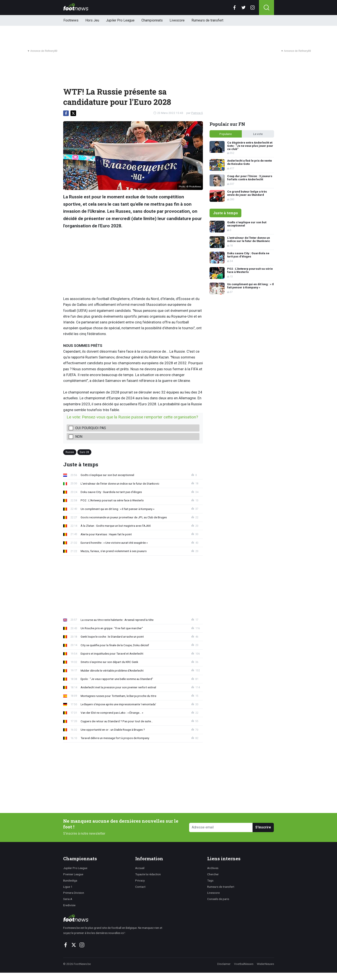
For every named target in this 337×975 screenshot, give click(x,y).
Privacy (140, 880)
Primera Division (73, 892)
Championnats (152, 20)
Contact (140, 886)
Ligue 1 (67, 886)
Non (78, 437)
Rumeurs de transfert (207, 20)
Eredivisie (69, 905)
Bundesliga (70, 880)
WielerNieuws (265, 964)
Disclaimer (224, 964)
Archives (212, 868)
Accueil (139, 868)
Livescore (177, 20)
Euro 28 (84, 451)
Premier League (73, 874)
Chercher (213, 874)
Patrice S (197, 113)
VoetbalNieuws (243, 964)
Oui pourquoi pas (90, 428)
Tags (210, 880)
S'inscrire (263, 827)
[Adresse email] (221, 827)
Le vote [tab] (258, 134)
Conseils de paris (218, 899)
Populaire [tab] (225, 134)
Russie (70, 451)
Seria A (67, 899)
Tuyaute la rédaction (148, 874)
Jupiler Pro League (120, 20)
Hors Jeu (92, 20)
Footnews (70, 20)
